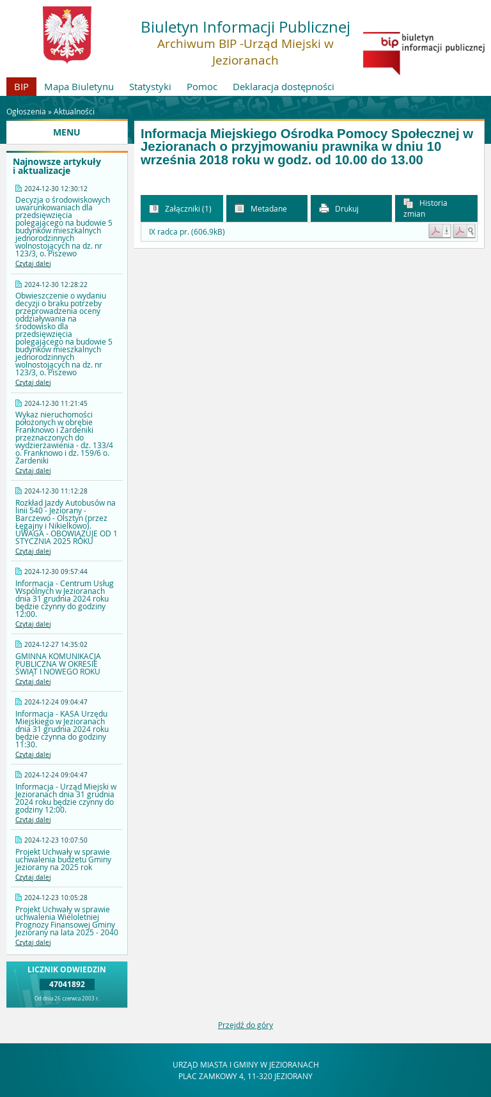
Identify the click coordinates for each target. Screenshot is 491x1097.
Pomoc (202, 86)
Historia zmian (425, 208)
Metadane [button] (261, 208)
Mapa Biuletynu (79, 86)
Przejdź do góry (245, 1025)
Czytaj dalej (33, 264)
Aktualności (74, 111)
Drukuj (339, 208)
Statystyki (150, 86)
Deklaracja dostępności (283, 86)
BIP (21, 86)
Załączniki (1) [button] (180, 208)
